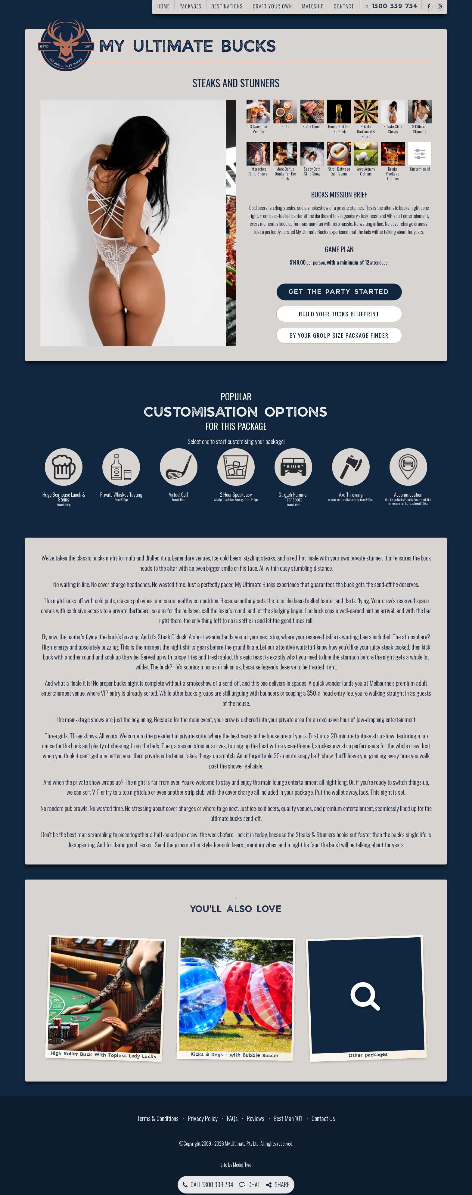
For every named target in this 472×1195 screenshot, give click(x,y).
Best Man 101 (288, 1118)
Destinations (227, 6)
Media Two (242, 1164)
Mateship (313, 6)
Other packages (366, 997)
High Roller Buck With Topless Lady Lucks (106, 998)
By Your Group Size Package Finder (339, 335)
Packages (191, 6)
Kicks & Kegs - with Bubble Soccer (236, 998)
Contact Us (323, 1118)
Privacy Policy (203, 1118)
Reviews (255, 1118)
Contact (344, 6)
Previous (49, 223)
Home (163, 6)
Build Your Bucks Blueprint (339, 314)
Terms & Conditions (158, 1118)
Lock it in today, (251, 834)
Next (227, 223)
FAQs (232, 1118)
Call (390, 6)
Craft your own (272, 6)
